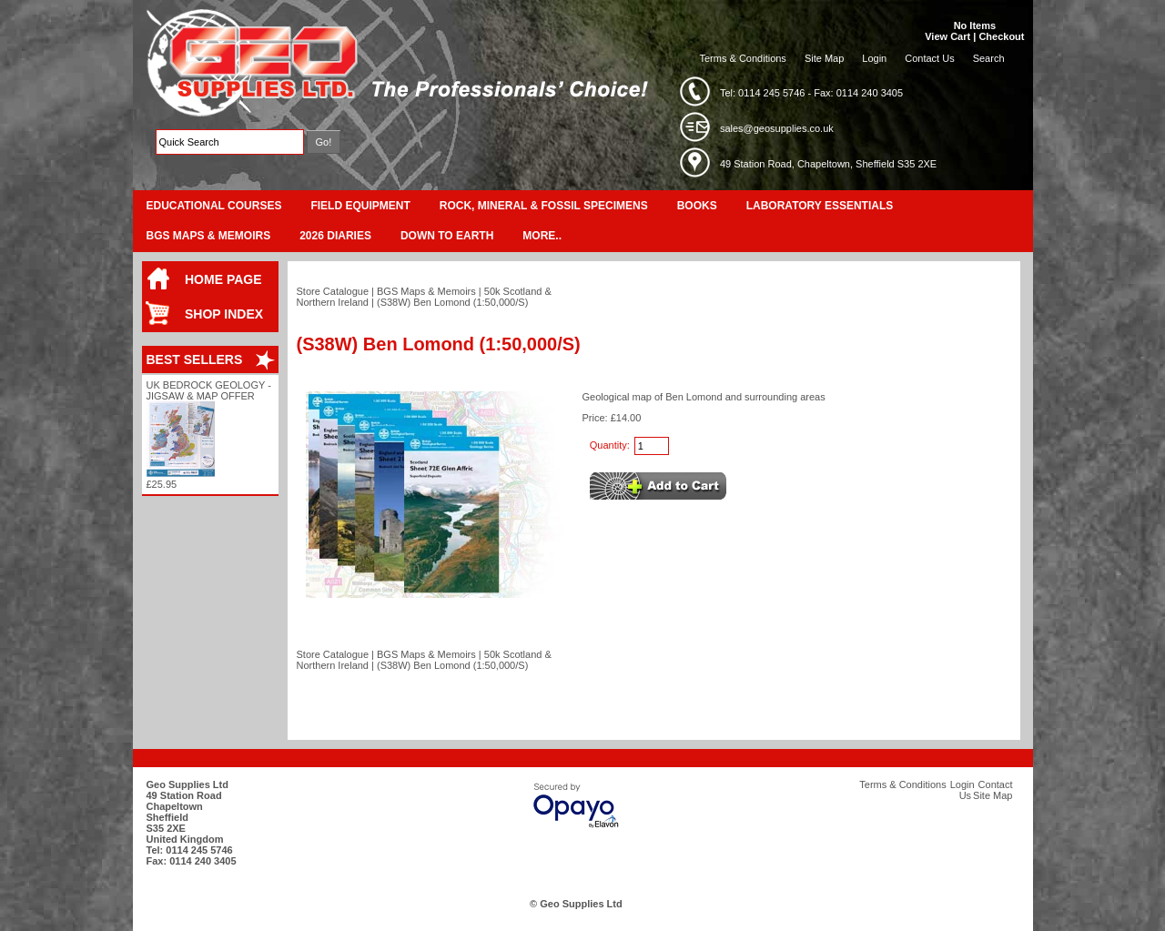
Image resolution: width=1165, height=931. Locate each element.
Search (989, 58)
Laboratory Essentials (820, 205)
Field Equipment (360, 205)
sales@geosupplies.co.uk (777, 128)
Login (874, 58)
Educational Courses (214, 205)
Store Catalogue (333, 291)
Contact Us (929, 58)
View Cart (947, 36)
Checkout (1001, 36)
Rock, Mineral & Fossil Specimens (544, 205)
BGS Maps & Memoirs (209, 235)
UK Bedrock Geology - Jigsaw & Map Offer (209, 390)
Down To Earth (446, 235)
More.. (542, 235)
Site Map (824, 58)
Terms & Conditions (743, 58)
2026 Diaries (335, 235)
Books (697, 205)
